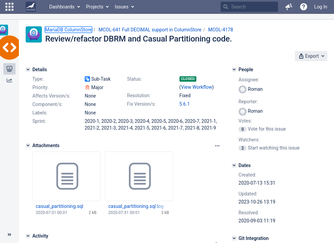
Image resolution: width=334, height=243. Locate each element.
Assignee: (249, 79)
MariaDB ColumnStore (68, 29)
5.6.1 (184, 104)
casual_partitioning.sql (59, 206)
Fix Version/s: (141, 104)
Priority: (40, 87)
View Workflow (196, 87)
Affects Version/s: (51, 96)
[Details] (28, 69)
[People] (234, 69)
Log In (320, 6)
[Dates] (234, 165)
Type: (38, 79)
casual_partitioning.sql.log (136, 206)
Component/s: (47, 104)
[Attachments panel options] (217, 146)
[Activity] (28, 236)
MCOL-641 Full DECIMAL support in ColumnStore (150, 29)
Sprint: (39, 121)
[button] (9, 7)
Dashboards (62, 6)
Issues (122, 6)
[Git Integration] (234, 238)
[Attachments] (28, 145)
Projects (94, 6)
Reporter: (248, 101)
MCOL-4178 (220, 29)
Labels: (39, 112)
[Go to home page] (30, 7)
